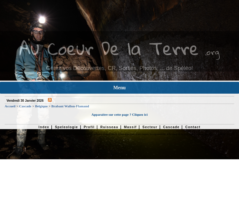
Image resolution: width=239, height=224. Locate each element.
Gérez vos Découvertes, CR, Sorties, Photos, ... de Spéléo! (119, 68)
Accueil (10, 106)
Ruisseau (109, 127)
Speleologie (66, 127)
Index (44, 127)
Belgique (41, 106)
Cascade (25, 106)
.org (212, 51)
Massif (130, 127)
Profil (89, 127)
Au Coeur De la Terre (109, 48)
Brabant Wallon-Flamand (70, 106)
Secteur (149, 127)
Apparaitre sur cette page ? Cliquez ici (119, 114)
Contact (192, 127)
